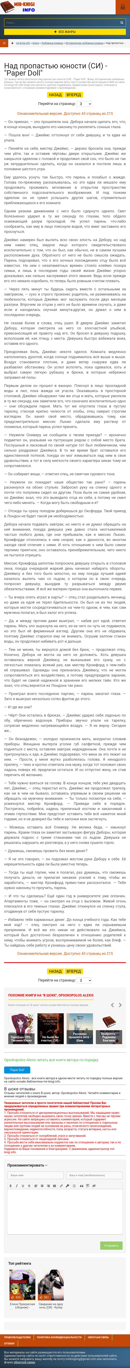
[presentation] (10, 1185)
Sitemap (9, 1343)
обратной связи (24, 1362)
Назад (55, 95)
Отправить (111, 1245)
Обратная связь (98, 1337)
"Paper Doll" (17, 1070)
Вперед (74, 95)
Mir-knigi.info (31, 7)
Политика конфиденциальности (59, 1337)
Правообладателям (17, 1337)
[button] (11, 1185)
